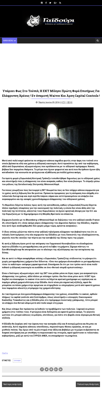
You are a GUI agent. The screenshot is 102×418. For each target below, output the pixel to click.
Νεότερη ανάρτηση (12, 389)
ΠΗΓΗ (5, 358)
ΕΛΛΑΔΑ (17, 365)
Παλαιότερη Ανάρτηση (88, 389)
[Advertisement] (51, 66)
